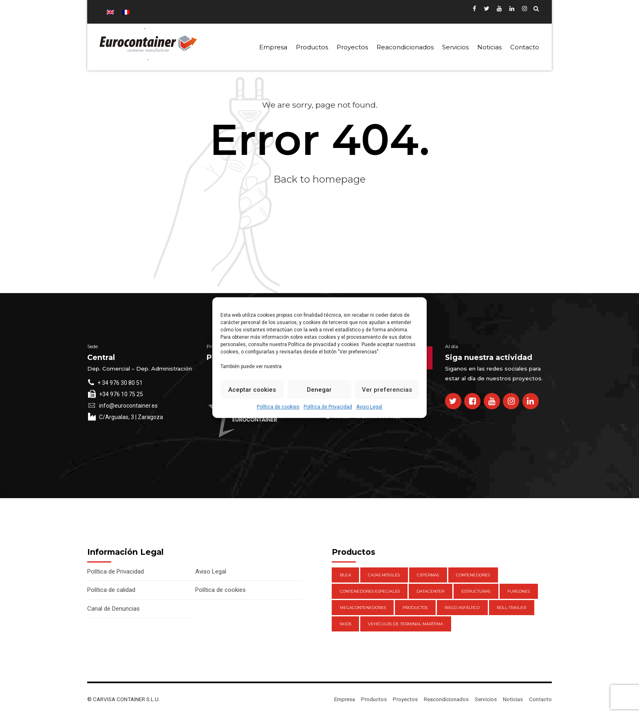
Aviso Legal (369, 407)
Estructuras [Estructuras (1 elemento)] (475, 591)
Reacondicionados (405, 47)
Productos (312, 47)
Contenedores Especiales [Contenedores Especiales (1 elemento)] (370, 591)
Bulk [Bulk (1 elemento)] (345, 575)
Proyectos (352, 47)
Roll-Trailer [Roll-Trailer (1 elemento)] (511, 607)
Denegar (319, 389)
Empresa (273, 47)
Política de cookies (278, 407)
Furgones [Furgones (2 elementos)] (518, 591)
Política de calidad (111, 590)
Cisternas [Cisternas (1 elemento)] (428, 575)
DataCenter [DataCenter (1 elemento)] (430, 591)
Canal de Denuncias (113, 608)
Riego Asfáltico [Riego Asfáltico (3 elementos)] (462, 607)
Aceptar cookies (252, 389)
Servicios (455, 47)
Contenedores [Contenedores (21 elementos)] (473, 575)
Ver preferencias (387, 389)
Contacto (524, 47)
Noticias (489, 47)
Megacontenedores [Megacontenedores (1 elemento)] (363, 607)
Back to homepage (319, 179)
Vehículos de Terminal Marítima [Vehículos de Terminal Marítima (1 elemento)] (405, 624)
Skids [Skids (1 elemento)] (345, 624)
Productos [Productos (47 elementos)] (415, 607)
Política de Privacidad (328, 407)
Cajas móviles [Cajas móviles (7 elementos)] (384, 575)
